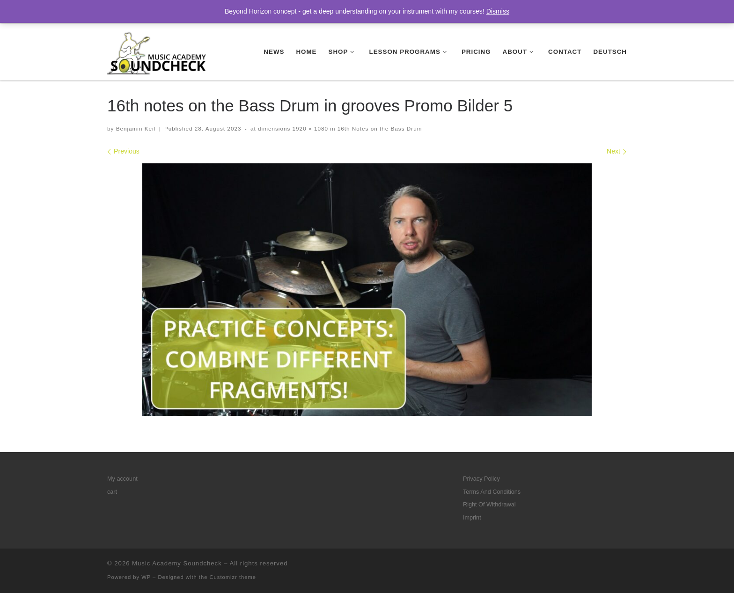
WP (146, 577)
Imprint (472, 517)
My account (122, 479)
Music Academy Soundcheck (177, 563)
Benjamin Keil (136, 128)
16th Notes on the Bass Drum (378, 128)
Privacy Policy (481, 479)
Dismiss (497, 11)
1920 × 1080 (309, 128)
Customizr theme (233, 577)
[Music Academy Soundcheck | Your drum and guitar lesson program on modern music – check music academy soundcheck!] (157, 50)
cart (112, 492)
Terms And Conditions (492, 492)
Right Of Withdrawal (489, 504)
